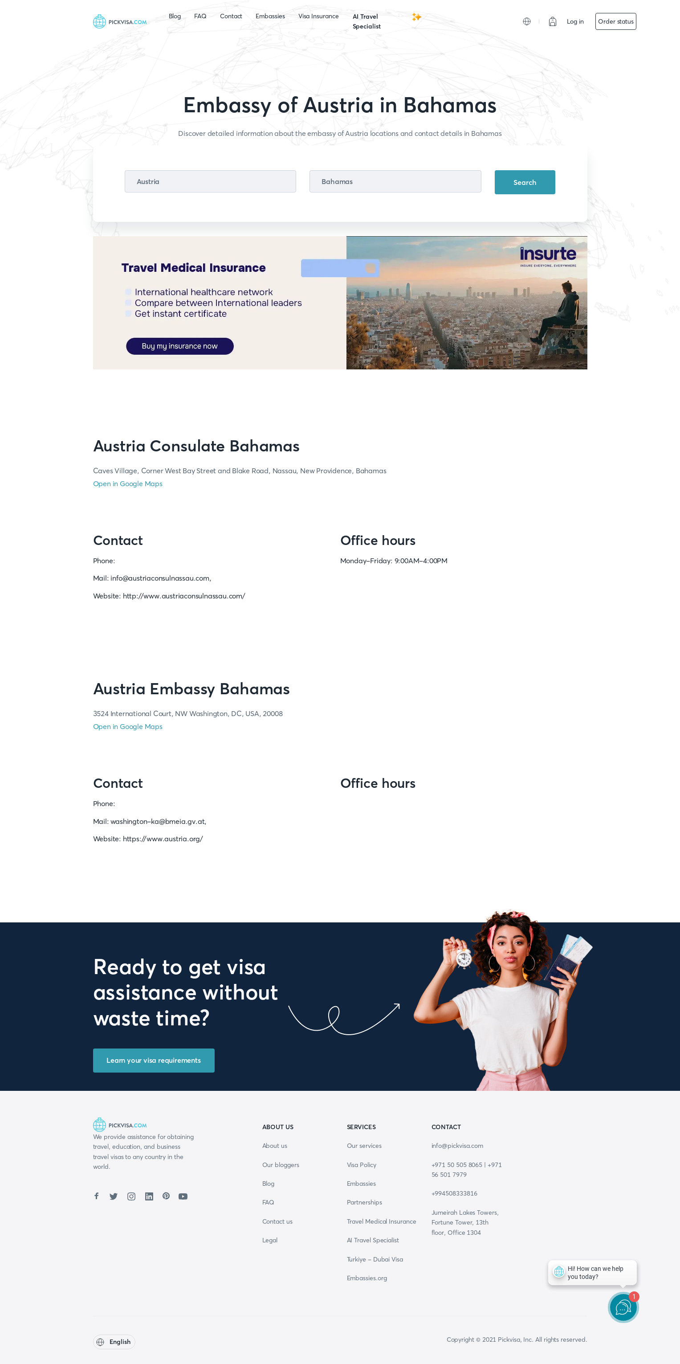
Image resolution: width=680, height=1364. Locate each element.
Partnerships (364, 1202)
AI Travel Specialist (387, 21)
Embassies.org (367, 1278)
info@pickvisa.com (458, 1146)
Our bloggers (280, 1165)
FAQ (200, 16)
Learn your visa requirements (153, 1060)
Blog (175, 16)
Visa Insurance (318, 16)
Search (525, 182)
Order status (616, 21)
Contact (231, 16)
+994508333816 (454, 1193)
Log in (575, 21)
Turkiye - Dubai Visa (375, 1259)
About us (274, 1146)
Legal (270, 1240)
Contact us (277, 1221)
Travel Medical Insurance (381, 1221)
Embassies (270, 16)
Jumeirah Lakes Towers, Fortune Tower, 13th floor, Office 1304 (465, 1222)
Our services (364, 1146)
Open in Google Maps (128, 483)
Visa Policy (361, 1165)
